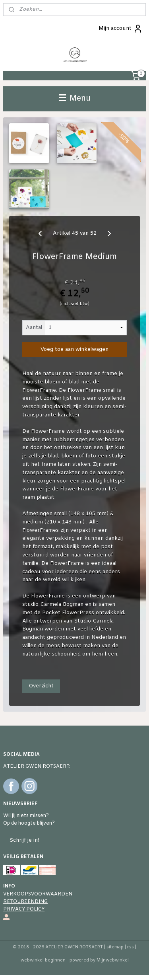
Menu (75, 98)
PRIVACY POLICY (24, 909)
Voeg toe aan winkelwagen (74, 349)
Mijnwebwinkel (113, 960)
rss (130, 947)
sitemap (115, 947)
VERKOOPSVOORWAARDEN (37, 894)
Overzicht (41, 686)
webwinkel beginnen (43, 960)
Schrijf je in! (24, 840)
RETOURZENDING (25, 902)
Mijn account (121, 28)
